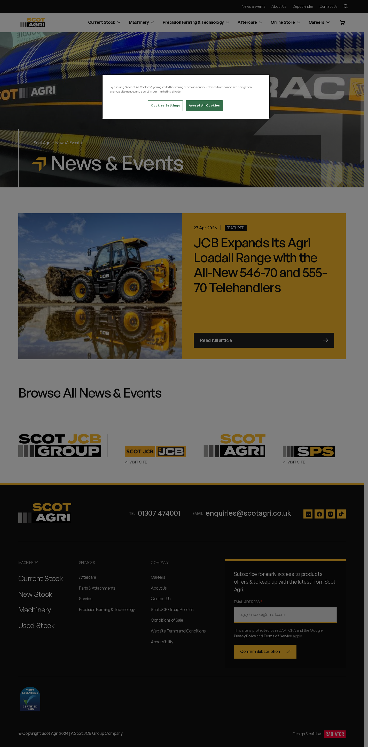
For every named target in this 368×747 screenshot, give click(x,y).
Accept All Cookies (204, 105)
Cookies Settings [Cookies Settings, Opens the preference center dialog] (165, 105)
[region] (186, 97)
